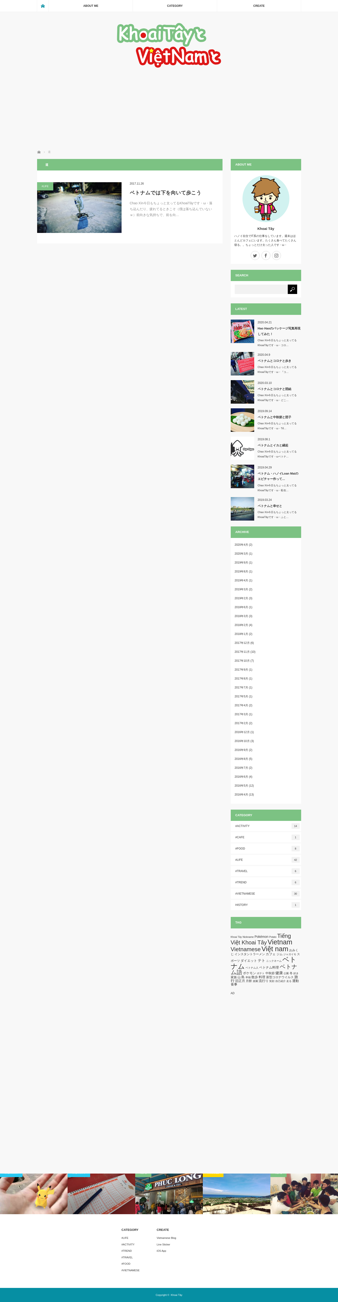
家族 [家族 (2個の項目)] (234, 977)
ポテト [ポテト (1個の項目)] (261, 973)
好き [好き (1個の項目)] (296, 973)
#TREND (267, 882)
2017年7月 (241, 687)
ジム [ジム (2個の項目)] (280, 954)
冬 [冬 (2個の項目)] (291, 973)
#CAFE (267, 837)
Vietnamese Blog (166, 1237)
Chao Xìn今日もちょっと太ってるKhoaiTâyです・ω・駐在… (277, 488)
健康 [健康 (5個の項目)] (279, 973)
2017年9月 (241, 669)
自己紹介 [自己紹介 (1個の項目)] (280, 981)
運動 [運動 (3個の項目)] (295, 981)
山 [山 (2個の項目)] (239, 977)
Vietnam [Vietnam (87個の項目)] (280, 942)
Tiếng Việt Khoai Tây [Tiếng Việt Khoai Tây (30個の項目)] (261, 939)
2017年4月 (241, 705)
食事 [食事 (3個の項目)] (234, 984)
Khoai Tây (265, 229)
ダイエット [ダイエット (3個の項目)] (249, 960)
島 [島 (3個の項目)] (243, 977)
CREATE (259, 6)
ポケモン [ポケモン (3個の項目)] (249, 973)
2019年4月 (241, 580)
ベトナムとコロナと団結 (274, 389)
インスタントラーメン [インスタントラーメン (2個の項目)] (249, 954)
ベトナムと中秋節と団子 (274, 417)
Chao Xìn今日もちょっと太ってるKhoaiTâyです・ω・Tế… (277, 426)
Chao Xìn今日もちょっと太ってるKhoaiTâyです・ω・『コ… (277, 369)
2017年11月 (242, 651)
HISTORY (267, 905)
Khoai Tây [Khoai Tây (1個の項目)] (236, 936)
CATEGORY (175, 6)
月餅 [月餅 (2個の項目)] (249, 981)
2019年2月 (241, 598)
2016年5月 (241, 785)
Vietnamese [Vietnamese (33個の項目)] (246, 949)
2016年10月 (242, 741)
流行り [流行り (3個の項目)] (264, 981)
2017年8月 (241, 678)
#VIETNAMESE (267, 893)
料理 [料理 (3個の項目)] (262, 977)
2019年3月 (241, 589)
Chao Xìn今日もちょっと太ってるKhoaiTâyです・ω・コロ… (277, 343)
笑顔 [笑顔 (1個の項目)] (271, 981)
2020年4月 (241, 544)
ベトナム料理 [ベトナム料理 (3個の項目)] (269, 967)
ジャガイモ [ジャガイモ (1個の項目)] (289, 954)
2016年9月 (241, 750)
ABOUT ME (90, 6)
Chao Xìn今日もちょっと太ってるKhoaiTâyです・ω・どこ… (277, 398)
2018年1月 (241, 634)
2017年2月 (241, 723)
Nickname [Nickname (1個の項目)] (248, 936)
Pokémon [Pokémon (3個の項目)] (261, 937)
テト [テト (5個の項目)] (261, 960)
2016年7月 (241, 767)
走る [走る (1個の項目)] (289, 981)
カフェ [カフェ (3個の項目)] (271, 954)
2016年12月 (242, 732)
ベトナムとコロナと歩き (274, 361)
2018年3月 (241, 616)
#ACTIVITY (267, 826)
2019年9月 (241, 562)
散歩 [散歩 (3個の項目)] (254, 977)
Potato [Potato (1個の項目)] (273, 936)
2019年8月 (241, 571)
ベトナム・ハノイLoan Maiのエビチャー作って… (278, 476)
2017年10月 (242, 660)
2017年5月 (241, 696)
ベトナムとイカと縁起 (273, 445)
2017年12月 (242, 643)
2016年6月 (241, 776)
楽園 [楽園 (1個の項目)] (255, 981)
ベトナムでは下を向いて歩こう (165, 192)
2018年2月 (241, 625)
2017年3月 (241, 714)
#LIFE (45, 186)
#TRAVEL (267, 871)
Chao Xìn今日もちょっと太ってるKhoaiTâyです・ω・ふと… (277, 514)
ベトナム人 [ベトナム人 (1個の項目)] (252, 967)
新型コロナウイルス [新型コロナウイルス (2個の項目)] (280, 977)
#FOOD (267, 848)
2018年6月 (241, 607)
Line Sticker (163, 1244)
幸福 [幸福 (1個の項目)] (248, 977)
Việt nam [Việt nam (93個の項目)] (274, 949)
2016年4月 (241, 794)
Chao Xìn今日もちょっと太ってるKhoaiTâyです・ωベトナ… (277, 454)
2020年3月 (241, 553)
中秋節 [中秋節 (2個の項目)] (270, 973)
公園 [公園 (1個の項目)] (286, 973)
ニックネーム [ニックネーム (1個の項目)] (274, 960)
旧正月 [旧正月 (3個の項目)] (240, 981)
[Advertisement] (169, 104)
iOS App (161, 1250)
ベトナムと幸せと (270, 506)
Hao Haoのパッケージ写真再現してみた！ (279, 331)
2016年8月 (241, 759)
